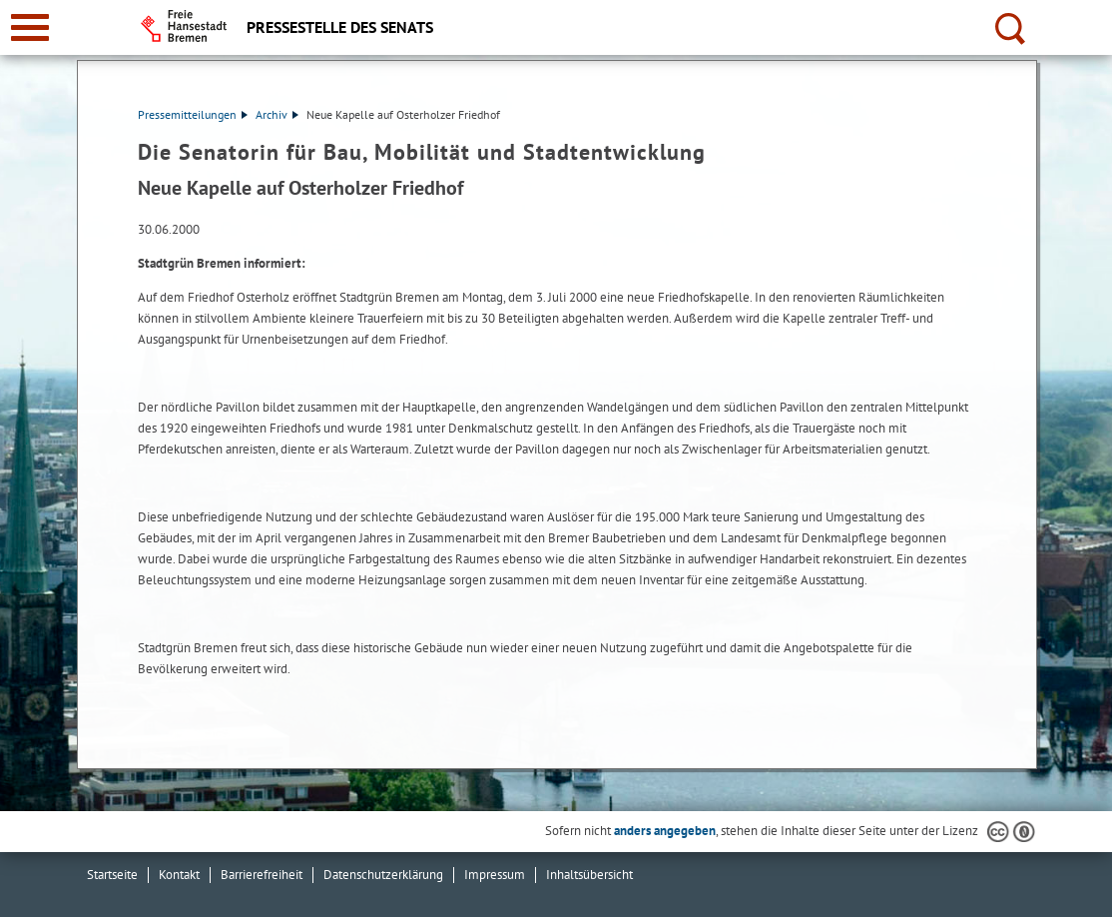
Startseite (112, 874)
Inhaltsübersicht (589, 874)
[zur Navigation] (30, 27)
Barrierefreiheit (261, 874)
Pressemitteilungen (193, 114)
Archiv (277, 114)
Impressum (494, 874)
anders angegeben (665, 830)
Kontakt (179, 874)
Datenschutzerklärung (383, 874)
